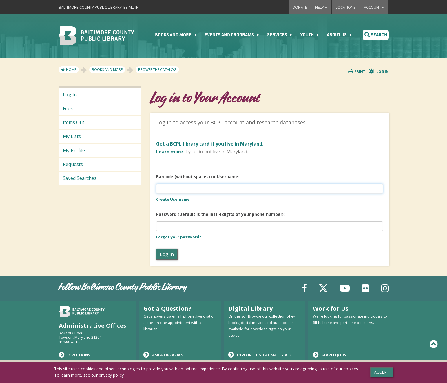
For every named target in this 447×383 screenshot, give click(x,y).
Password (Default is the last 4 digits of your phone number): (220, 214)
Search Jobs (329, 354)
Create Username (172, 199)
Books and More (179, 35)
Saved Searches (79, 178)
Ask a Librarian (163, 354)
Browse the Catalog (157, 69)
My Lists (72, 136)
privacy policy (111, 375)
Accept (381, 372)
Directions (74, 354)
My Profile (74, 150)
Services (283, 35)
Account (374, 7)
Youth (312, 35)
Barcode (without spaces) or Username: (197, 176)
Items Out (73, 122)
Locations (346, 7)
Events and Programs (235, 35)
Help (321, 7)
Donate (300, 7)
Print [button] (357, 71)
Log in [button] (379, 71)
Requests (73, 164)
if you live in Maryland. (209, 144)
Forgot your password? (178, 237)
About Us (341, 35)
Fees (68, 108)
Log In (70, 94)
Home (71, 69)
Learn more (169, 151)
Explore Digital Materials (260, 354)
